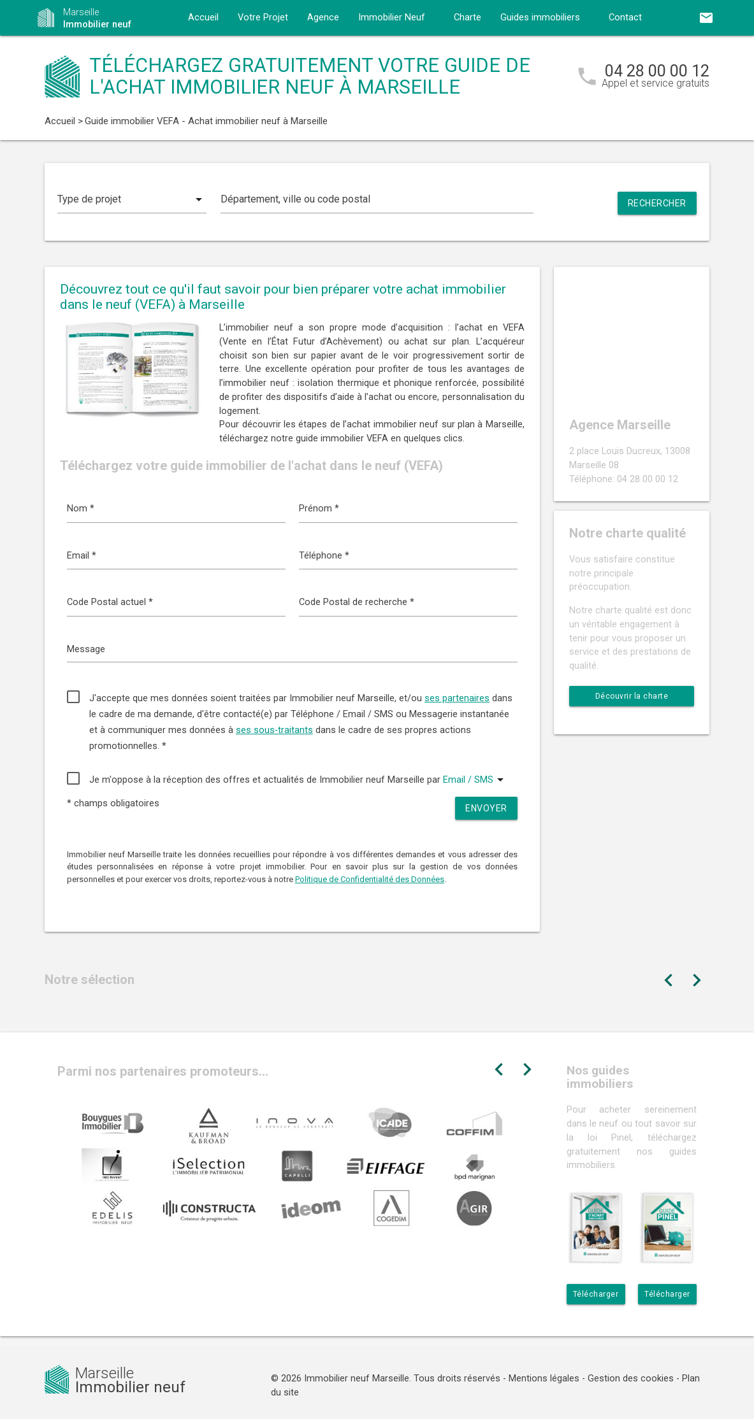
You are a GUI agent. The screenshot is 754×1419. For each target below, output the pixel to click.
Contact (625, 17)
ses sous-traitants (274, 730)
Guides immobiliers (540, 17)
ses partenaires (456, 698)
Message (86, 649)
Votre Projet (263, 17)
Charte (467, 17)
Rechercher (657, 203)
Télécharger (596, 1294)
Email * (81, 555)
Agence (323, 17)
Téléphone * (324, 555)
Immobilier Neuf (391, 17)
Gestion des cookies (631, 1378)
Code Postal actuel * (110, 602)
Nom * (80, 508)
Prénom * (319, 508)
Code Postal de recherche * (356, 602)
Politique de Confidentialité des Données (369, 879)
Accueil (203, 17)
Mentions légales (544, 1378)
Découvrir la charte (632, 696)
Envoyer (486, 808)
